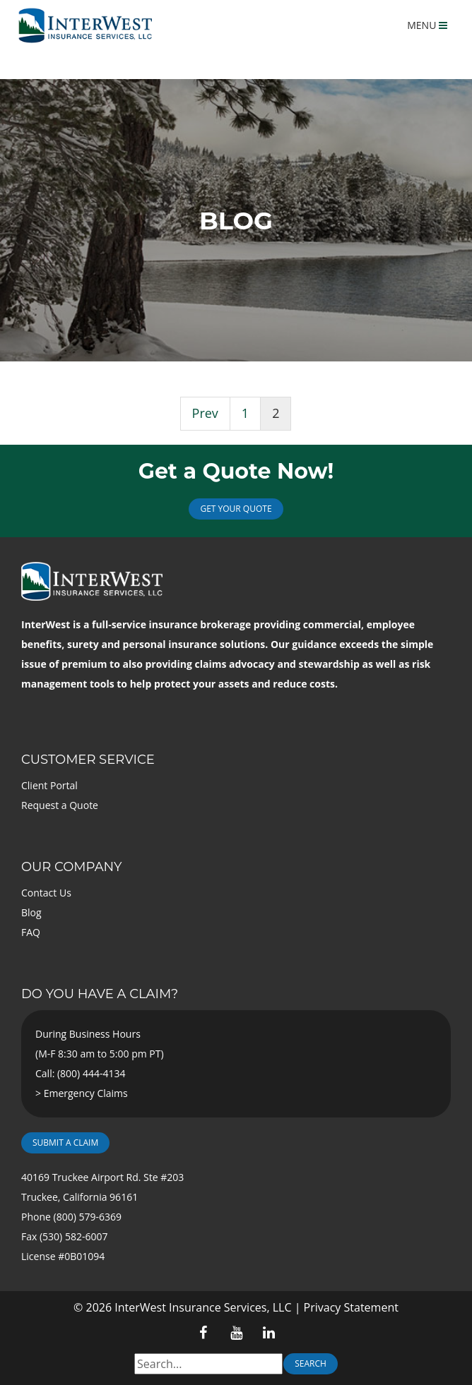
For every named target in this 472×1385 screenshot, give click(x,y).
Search (310, 1363)
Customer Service (88, 759)
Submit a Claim (65, 1143)
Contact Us (46, 892)
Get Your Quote (235, 509)
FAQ (30, 932)
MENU (427, 25)
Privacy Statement (351, 1307)
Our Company (71, 867)
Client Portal (49, 785)
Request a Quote (59, 805)
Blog (31, 912)
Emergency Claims (86, 1093)
